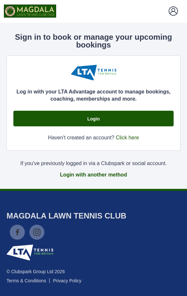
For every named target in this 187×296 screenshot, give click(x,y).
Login (93, 118)
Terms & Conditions (26, 280)
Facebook (17, 232)
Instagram (36, 232)
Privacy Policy (67, 280)
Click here (127, 137)
